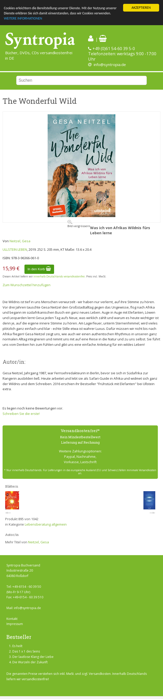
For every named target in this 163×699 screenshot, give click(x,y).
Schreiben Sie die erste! (21, 413)
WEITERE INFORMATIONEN (23, 18)
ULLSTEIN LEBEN (15, 249)
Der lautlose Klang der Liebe (33, 657)
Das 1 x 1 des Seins (26, 651)
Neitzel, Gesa (20, 241)
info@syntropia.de (110, 64)
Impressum (14, 624)
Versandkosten (100, 674)
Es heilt (17, 646)
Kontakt (12, 619)
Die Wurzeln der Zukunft (30, 662)
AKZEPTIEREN (141, 7)
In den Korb (39, 269)
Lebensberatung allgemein (46, 524)
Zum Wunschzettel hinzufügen (26, 285)
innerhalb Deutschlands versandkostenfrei (59, 276)
